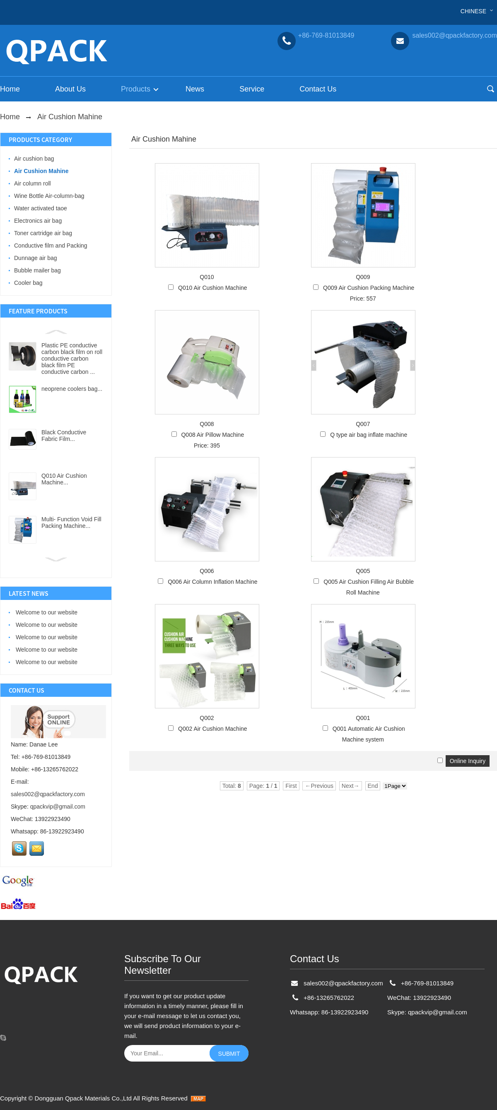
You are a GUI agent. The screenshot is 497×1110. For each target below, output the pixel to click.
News (195, 89)
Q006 (207, 571)
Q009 (363, 277)
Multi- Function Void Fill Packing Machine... (71, 522)
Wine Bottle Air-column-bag (49, 196)
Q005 (363, 571)
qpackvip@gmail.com (57, 806)
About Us (70, 89)
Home (10, 89)
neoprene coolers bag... (71, 388)
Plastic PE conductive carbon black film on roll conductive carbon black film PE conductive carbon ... (71, 358)
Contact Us (317, 89)
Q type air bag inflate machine (368, 434)
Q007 (363, 424)
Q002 (207, 718)
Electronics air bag (38, 220)
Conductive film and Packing (50, 245)
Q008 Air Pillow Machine (212, 434)
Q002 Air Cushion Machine (212, 728)
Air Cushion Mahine (69, 117)
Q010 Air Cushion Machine (212, 287)
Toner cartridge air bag (43, 233)
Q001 (363, 718)
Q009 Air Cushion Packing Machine (368, 287)
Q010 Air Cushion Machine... (64, 479)
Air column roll (32, 183)
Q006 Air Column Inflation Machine (212, 581)
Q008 (207, 424)
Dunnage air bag (35, 258)
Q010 (207, 277)
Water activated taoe (40, 208)
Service (251, 89)
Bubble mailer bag (37, 270)
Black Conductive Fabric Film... (63, 435)
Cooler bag (28, 282)
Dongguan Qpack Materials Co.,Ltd (83, 1098)
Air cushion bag (34, 158)
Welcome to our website (45, 612)
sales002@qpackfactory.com (48, 794)
